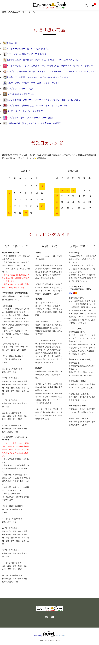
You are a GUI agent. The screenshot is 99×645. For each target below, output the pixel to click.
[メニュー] (5, 5)
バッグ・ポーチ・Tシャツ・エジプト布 (23, 111)
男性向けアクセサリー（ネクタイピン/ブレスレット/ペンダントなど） (37, 77)
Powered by (49, 634)
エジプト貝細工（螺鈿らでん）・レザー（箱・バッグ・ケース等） (35, 105)
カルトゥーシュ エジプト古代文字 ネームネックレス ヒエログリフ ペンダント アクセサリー (48, 66)
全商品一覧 (10, 43)
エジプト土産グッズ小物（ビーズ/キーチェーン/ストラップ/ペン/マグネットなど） (43, 60)
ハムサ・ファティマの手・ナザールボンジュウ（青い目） (31, 83)
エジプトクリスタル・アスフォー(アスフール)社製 (28, 118)
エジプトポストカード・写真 (18, 88)
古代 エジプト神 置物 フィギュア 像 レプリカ (25, 54)
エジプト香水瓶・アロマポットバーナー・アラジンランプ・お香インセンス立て (41, 100)
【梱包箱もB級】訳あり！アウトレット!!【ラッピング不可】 (32, 123)
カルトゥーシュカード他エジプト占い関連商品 (26, 49)
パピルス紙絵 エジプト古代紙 (18, 94)
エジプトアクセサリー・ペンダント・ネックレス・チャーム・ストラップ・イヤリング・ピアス (49, 71)
